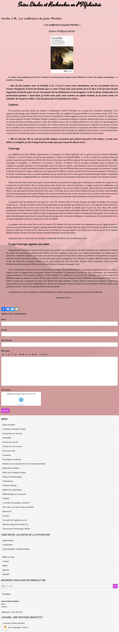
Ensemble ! (7, 438)
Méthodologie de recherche (14, 494)
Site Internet (6, 340)
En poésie (6, 455)
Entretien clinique (9, 485)
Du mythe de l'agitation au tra (14, 520)
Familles (5, 498)
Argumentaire (8, 540)
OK (115, 586)
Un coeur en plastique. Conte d (15, 627)
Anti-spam (6, 390)
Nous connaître (8, 425)
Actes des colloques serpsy (14, 472)
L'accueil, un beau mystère (13, 623)
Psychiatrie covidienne (11, 459)
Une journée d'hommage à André (16, 529)
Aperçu (44, 354)
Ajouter (5, 411)
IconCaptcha (20, 404)
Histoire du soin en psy (12, 446)
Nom (3, 319)
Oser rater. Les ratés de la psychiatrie (18, 507)
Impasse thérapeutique (12, 477)
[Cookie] (5, 627)
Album (5, 566)
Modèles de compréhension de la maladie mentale (23, 464)
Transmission (7, 481)
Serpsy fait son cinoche (12, 433)
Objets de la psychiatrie (12, 490)
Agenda (5, 570)
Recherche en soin (10, 442)
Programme (7, 545)
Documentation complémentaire (15, 549)
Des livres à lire (8, 451)
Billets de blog (8, 557)
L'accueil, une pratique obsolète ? (16, 503)
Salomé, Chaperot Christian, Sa (15, 524)
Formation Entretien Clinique (14, 429)
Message (5, 351)
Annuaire (6, 574)
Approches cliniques (10, 468)
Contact (5, 516)
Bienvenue (6, 511)
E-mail (4, 330)
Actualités (6, 594)
